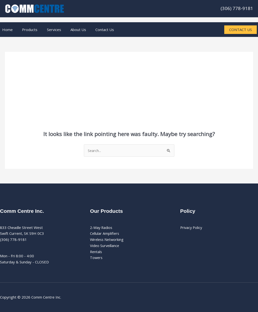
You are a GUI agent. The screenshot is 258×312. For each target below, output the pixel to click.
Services (49, 29)
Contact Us (95, 29)
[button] (238, 29)
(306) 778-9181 (237, 8)
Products (26, 29)
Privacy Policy (191, 227)
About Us (71, 29)
